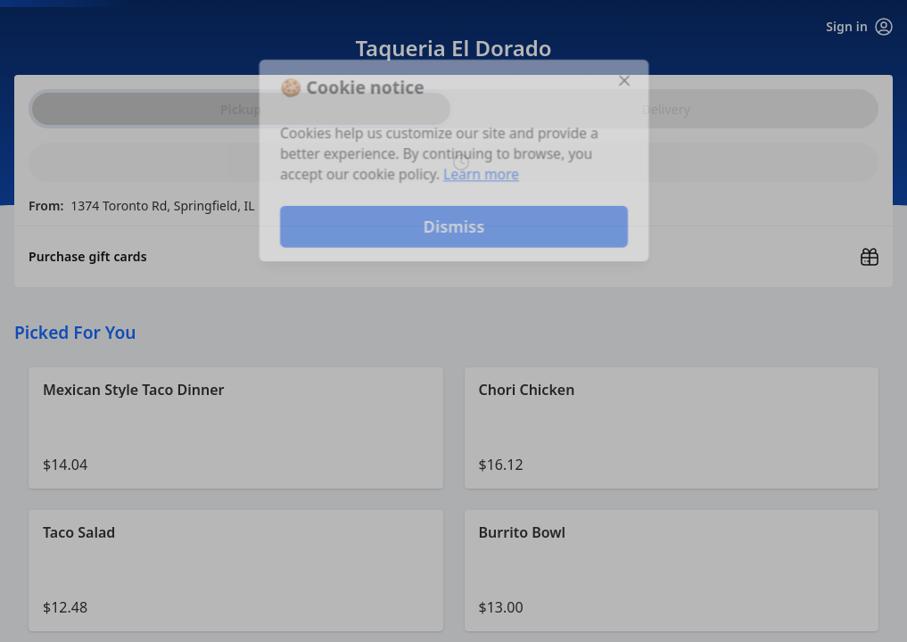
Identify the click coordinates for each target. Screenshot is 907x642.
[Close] (628, 78)
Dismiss (453, 228)
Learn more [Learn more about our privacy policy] (481, 175)
